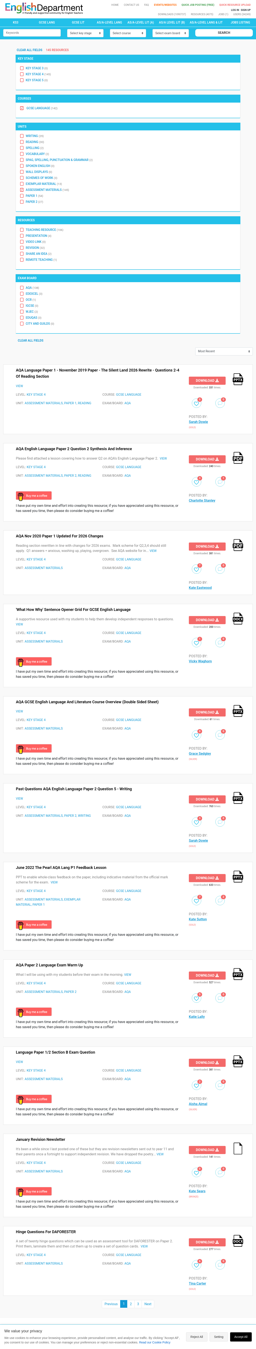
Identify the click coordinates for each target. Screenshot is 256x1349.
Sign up (246, 10)
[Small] (32, 33)
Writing (35, 136)
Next (147, 1304)
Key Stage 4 (38, 74)
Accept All (240, 1337)
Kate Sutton (198, 919)
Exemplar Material (44, 184)
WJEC (32, 311)
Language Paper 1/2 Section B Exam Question (55, 1052)
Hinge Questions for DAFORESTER (46, 1232)
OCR (31, 299)
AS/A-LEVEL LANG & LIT (206, 22)
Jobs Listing (240, 22)
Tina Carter (197, 1283)
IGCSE (32, 305)
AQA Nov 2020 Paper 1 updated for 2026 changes (59, 536)
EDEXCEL (34, 293)
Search (224, 33)
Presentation (38, 235)
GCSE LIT (78, 22)
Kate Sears (197, 1191)
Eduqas (33, 317)
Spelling (35, 148)
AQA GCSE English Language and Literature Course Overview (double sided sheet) (87, 702)
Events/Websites (165, 4)
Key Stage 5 (37, 80)
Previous (111, 1304)
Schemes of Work (41, 178)
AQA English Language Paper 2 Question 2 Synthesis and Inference (74, 449)
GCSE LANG (47, 22)
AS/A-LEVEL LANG (109, 22)
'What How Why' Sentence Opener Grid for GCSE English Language (73, 609)
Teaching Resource (44, 229)
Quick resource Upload (235, 4)
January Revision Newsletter (40, 1139)
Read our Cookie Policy (154, 1342)
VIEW (19, 386)
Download (207, 381)
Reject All (197, 1337)
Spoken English (40, 166)
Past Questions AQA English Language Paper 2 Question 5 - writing (74, 789)
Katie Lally (197, 1017)
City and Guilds (40, 323)
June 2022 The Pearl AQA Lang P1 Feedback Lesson (61, 867)
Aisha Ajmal (198, 1104)
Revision (35, 247)
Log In (235, 10)
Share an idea (39, 253)
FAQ (146, 4)
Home (115, 4)
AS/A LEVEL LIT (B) (172, 22)
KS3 (15, 22)
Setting (218, 1337)
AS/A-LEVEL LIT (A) (140, 22)
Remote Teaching (41, 259)
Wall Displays (39, 172)
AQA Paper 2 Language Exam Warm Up (49, 965)
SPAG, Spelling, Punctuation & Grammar (59, 160)
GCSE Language (42, 108)
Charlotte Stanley (202, 500)
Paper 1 (34, 196)
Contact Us (131, 4)
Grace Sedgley (200, 754)
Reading (35, 142)
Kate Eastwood (200, 588)
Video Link (36, 241)
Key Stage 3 (37, 68)
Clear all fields (30, 50)
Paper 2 (34, 201)
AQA (32, 287)
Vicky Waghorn (200, 661)
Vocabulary (37, 154)
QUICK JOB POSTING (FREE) (198, 4)
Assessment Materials (47, 190)
